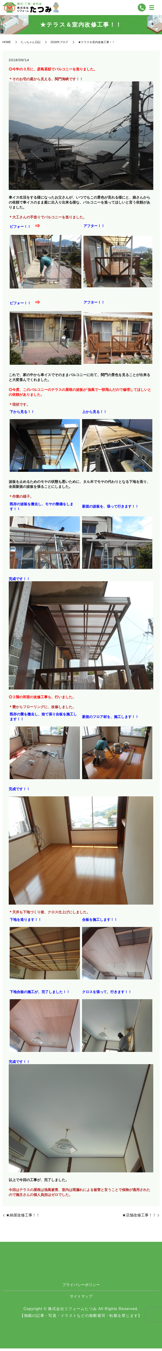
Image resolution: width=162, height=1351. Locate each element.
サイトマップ (81, 1299)
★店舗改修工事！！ (139, 1218)
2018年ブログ (59, 44)
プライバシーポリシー (81, 1287)
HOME (6, 44)
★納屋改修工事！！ (23, 1218)
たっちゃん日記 (31, 44)
